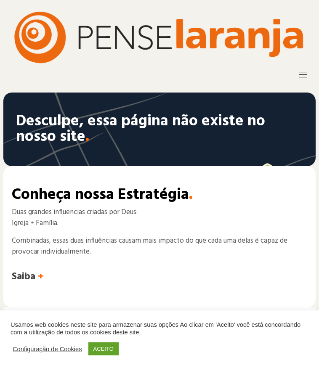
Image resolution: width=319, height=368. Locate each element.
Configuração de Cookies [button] (47, 349)
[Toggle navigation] (303, 74)
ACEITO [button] (103, 349)
